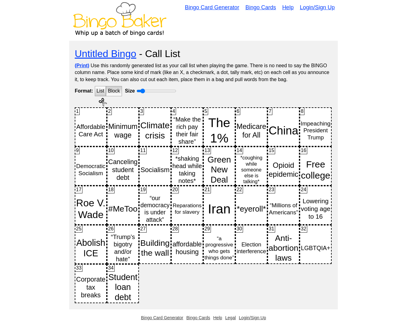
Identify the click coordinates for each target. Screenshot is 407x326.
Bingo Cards (260, 7)
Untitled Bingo (105, 53)
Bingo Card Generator (212, 7)
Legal (230, 318)
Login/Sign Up (317, 7)
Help (288, 7)
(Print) (82, 65)
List (100, 90)
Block (114, 90)
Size (130, 90)
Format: (84, 90)
